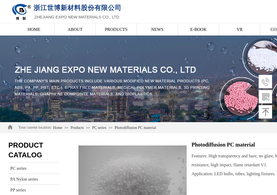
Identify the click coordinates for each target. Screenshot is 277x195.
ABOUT (75, 29)
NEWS (157, 29)
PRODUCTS (116, 29)
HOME (34, 29)
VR (239, 29)
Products (77, 128)
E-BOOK (198, 29)
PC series (99, 128)
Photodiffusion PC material (135, 128)
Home (57, 128)
